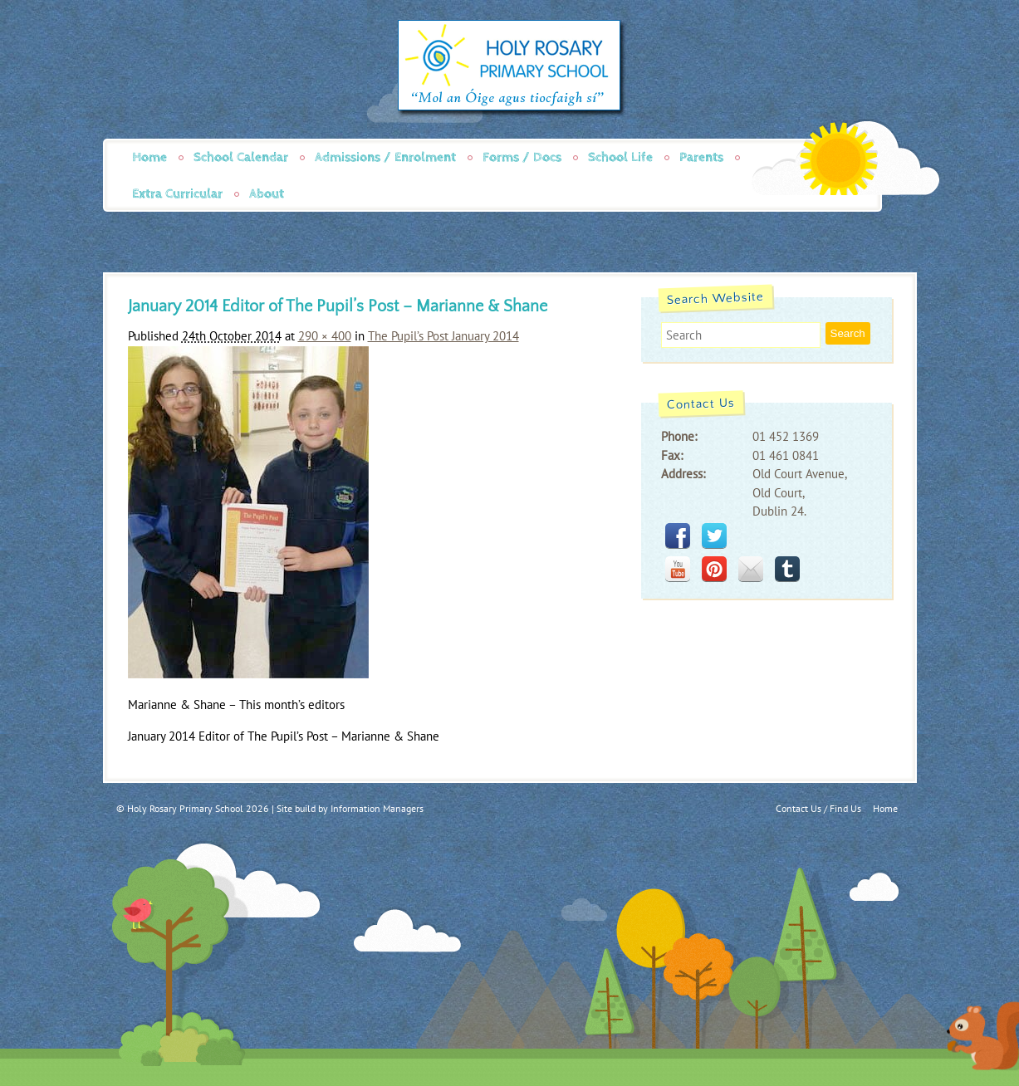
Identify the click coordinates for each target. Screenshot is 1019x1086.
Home (149, 157)
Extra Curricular (177, 194)
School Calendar (241, 157)
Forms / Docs (522, 157)
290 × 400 (324, 336)
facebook (677, 535)
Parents (701, 157)
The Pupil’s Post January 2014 (443, 336)
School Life (620, 157)
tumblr (787, 568)
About (266, 194)
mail (750, 568)
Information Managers (377, 808)
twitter (714, 535)
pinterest (714, 568)
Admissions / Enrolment (385, 157)
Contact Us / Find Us (818, 808)
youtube (677, 568)
